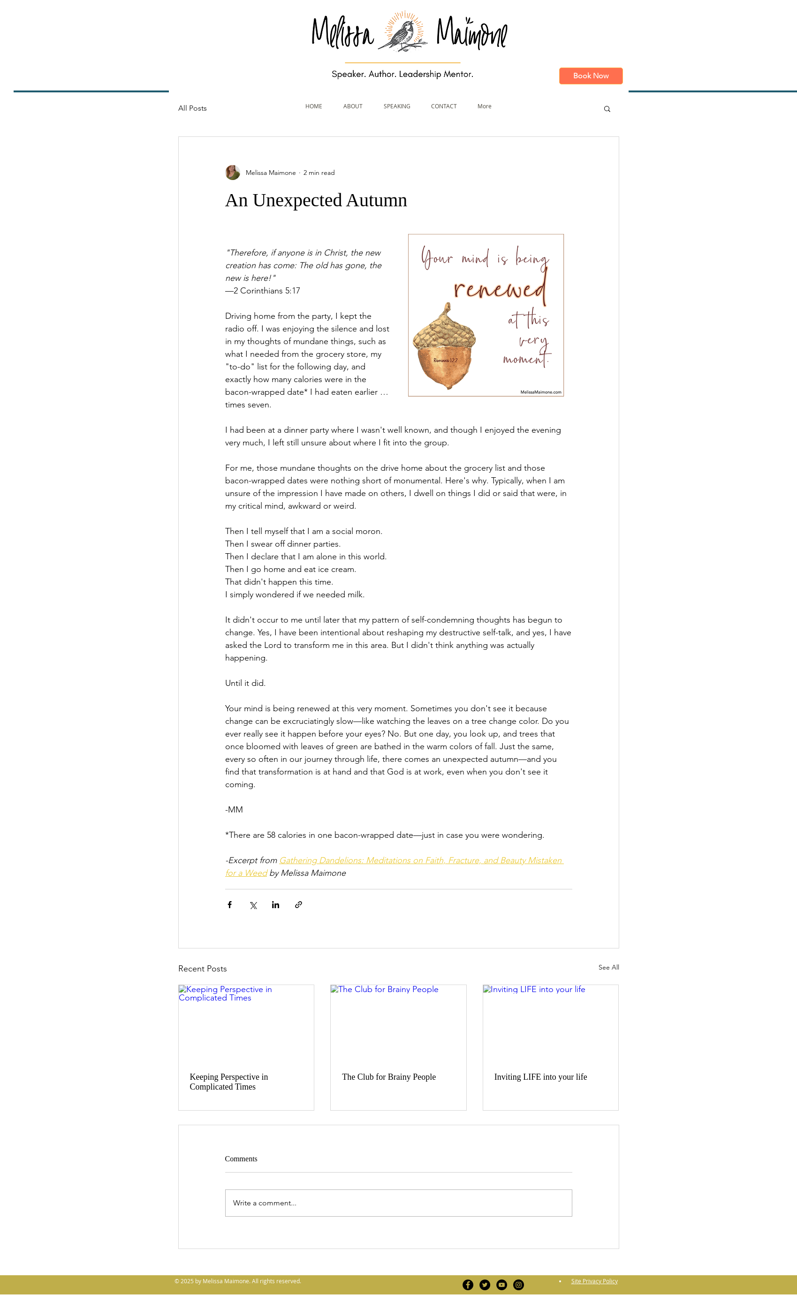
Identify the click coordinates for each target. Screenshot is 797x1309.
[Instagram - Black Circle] (518, 1284)
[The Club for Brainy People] (398, 1023)
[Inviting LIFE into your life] (551, 1023)
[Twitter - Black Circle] (484, 1284)
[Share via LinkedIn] (275, 904)
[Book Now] (591, 76)
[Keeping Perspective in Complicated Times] (246, 1023)
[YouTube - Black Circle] (501, 1284)
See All (609, 967)
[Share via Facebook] (229, 904)
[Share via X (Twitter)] (252, 904)
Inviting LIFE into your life (540, 1077)
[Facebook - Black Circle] (468, 1284)
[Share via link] (298, 904)
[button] (607, 108)
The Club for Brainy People (389, 1077)
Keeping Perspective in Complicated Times (229, 1081)
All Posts (192, 108)
